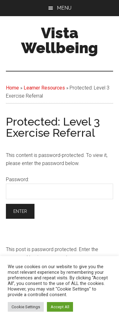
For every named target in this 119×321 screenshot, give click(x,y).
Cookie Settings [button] (25, 307)
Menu (64, 8)
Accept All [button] (60, 307)
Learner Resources (44, 88)
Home (12, 88)
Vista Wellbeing (59, 40)
